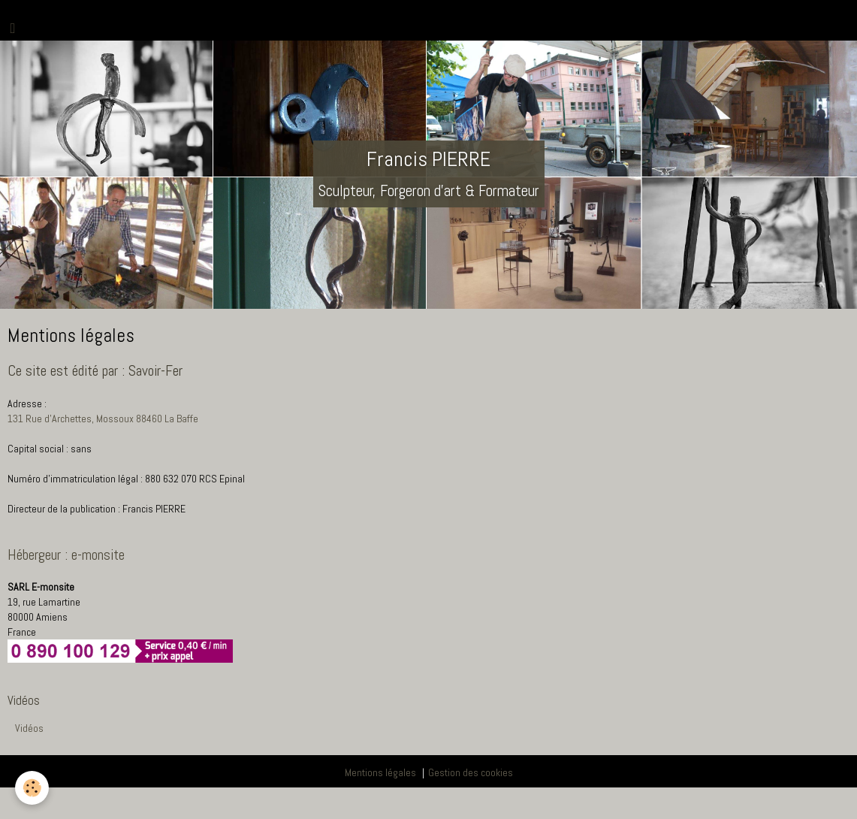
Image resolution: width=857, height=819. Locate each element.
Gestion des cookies (470, 772)
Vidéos (29, 728)
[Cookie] (32, 788)
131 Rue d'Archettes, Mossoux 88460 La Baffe (103, 418)
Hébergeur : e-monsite (66, 554)
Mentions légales (380, 772)
